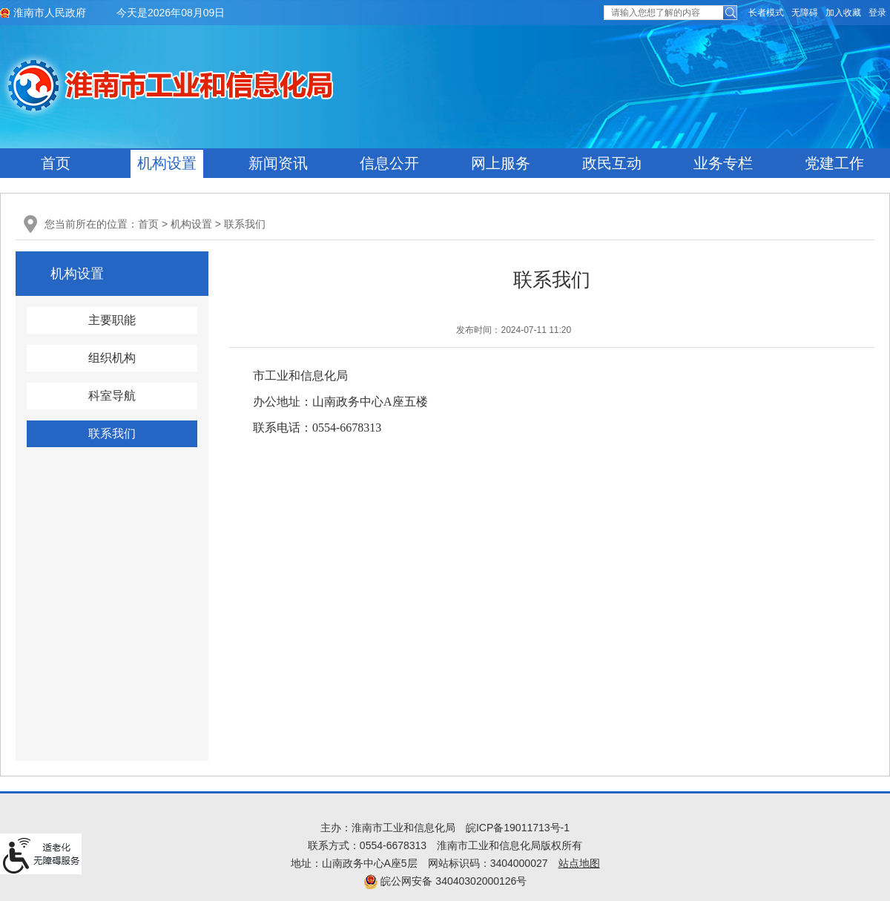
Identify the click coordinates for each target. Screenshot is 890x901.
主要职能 (112, 320)
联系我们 (245, 224)
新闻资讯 (278, 163)
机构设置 (167, 163)
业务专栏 (723, 163)
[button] (766, 12)
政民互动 (612, 163)
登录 (877, 12)
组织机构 (112, 358)
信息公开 (389, 163)
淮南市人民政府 (49, 13)
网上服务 (500, 163)
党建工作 (834, 163)
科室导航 (112, 395)
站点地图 (579, 863)
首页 (55, 163)
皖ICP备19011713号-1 (518, 828)
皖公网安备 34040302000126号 (445, 881)
